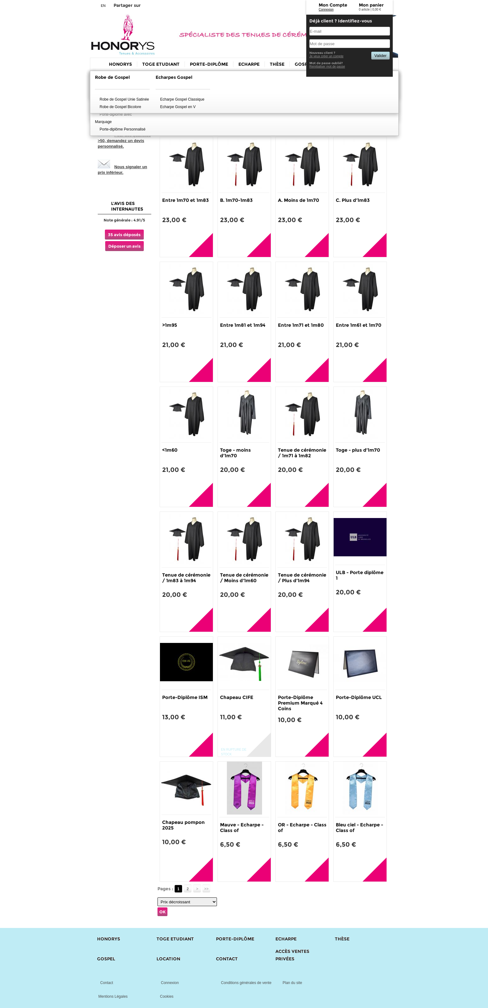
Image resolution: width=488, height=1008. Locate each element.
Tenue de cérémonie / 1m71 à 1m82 (302, 453)
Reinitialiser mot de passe (327, 66)
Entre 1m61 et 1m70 (358, 325)
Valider (380, 55)
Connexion (326, 9)
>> (206, 889)
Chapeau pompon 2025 (183, 825)
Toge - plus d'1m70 (358, 450)
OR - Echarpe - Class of (302, 827)
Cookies (166, 996)
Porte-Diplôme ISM (185, 697)
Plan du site (292, 983)
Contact (106, 983)
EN (103, 5)
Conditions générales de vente (246, 983)
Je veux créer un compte (326, 56)
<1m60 (169, 450)
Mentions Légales (113, 996)
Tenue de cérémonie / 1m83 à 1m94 (186, 577)
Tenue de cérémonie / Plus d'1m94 (302, 577)
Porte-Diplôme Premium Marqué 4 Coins (300, 702)
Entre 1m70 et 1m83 (185, 200)
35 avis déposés (124, 234)
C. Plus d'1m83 (353, 200)
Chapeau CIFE (236, 697)
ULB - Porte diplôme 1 (359, 575)
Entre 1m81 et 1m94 (242, 325)
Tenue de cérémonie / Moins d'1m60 (244, 577)
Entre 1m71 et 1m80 (301, 325)
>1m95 (169, 325)
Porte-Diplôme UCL (359, 697)
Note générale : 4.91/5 (124, 220)
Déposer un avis (124, 246)
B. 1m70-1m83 (236, 200)
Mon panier (371, 5)
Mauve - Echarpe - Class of (242, 827)
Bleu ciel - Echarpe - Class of (359, 827)
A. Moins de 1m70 (298, 200)
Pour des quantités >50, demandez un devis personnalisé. (124, 141)
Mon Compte (333, 5)
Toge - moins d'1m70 (235, 453)
